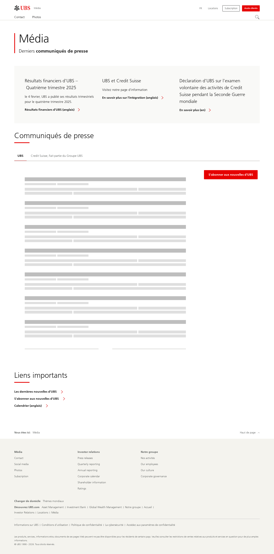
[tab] (20, 156)
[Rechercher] (257, 17)
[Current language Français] (200, 8)
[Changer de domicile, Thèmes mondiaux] (53, 501)
